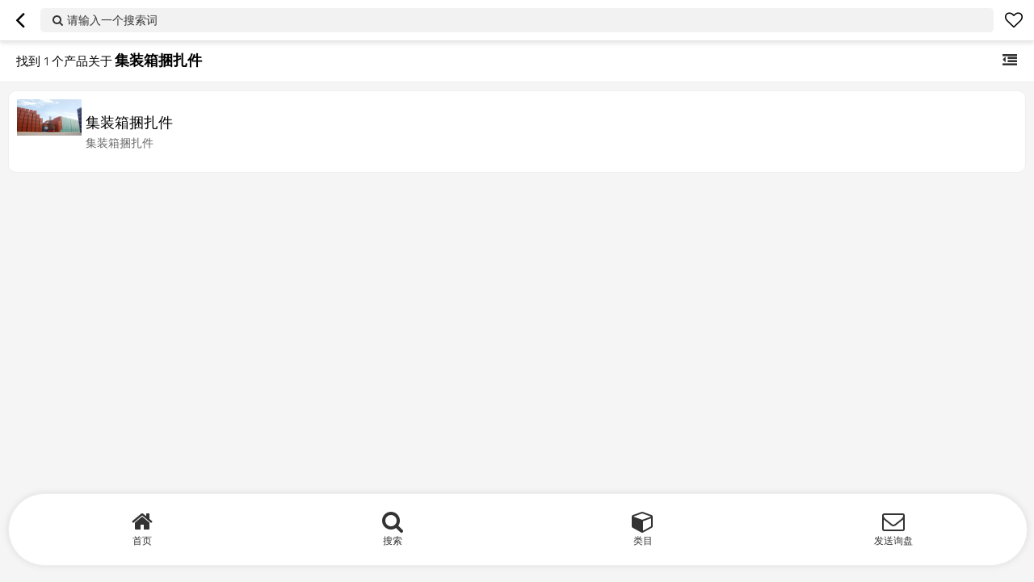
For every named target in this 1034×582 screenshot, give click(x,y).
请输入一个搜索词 (112, 19)
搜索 (392, 540)
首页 (142, 540)
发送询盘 (893, 540)
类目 (643, 540)
